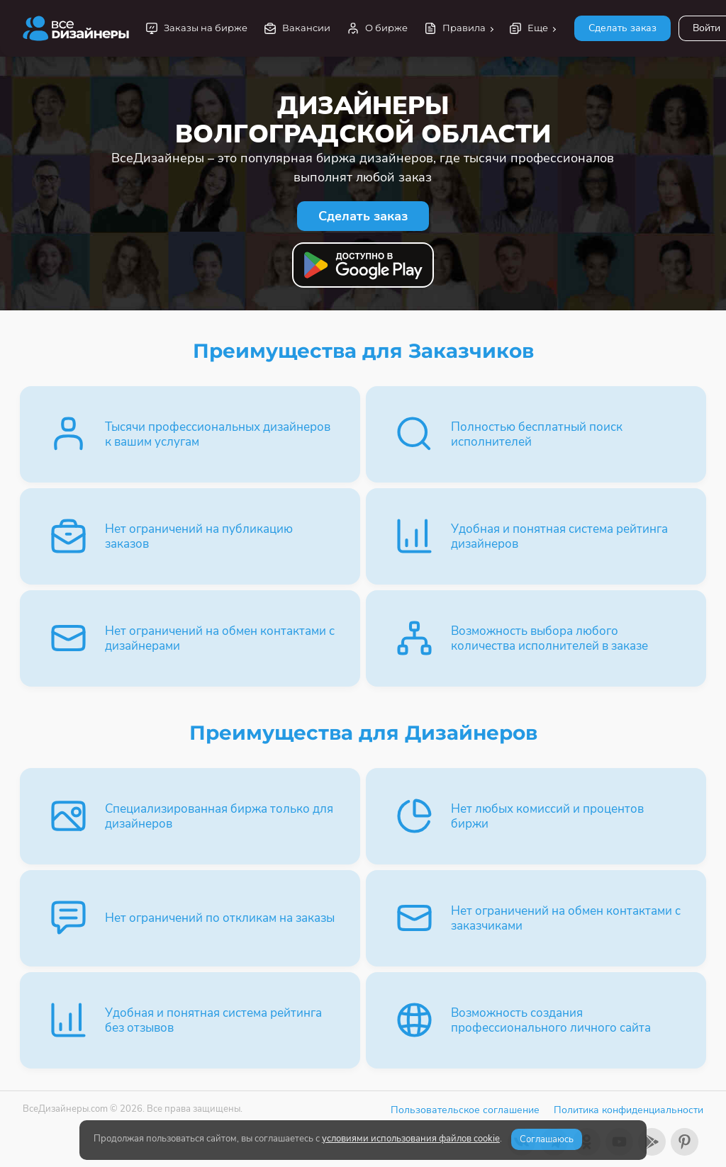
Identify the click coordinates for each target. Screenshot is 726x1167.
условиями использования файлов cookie (411, 1138)
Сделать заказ (622, 28)
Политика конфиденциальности (628, 1110)
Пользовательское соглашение (465, 1110)
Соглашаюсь (547, 1139)
